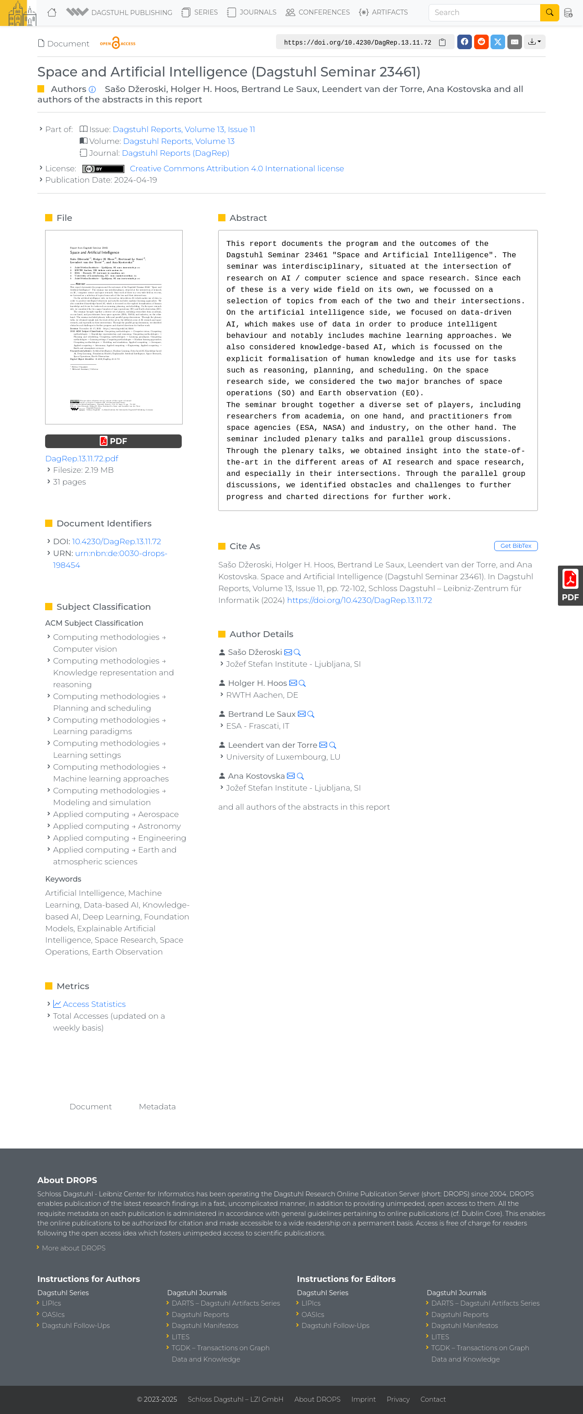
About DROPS (317, 1399)
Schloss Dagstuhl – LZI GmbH (235, 1399)
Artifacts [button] (383, 12)
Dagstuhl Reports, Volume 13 (179, 141)
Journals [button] (251, 12)
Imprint (363, 1399)
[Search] (485, 12)
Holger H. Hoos (203, 88)
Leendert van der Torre (372, 88)
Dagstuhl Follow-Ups (76, 1326)
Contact (433, 1399)
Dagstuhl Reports (200, 1315)
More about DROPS (74, 1248)
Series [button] (199, 12)
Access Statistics (89, 1004)
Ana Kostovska (459, 88)
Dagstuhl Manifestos (205, 1326)
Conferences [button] (318, 12)
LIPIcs (51, 1303)
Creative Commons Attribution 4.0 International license (213, 168)
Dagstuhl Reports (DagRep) (176, 153)
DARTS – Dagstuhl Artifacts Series (226, 1303)
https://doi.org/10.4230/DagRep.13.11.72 (359, 600)
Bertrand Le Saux (279, 88)
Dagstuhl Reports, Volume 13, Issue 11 (184, 129)
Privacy (398, 1399)
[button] (120, 12)
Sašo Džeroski (135, 88)
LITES (180, 1337)
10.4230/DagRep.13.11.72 (116, 541)
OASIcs (53, 1315)
